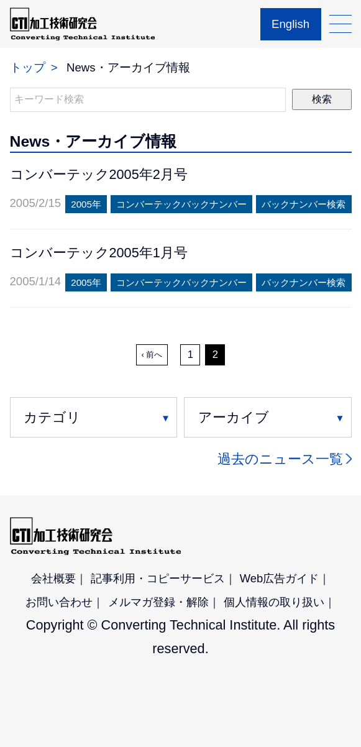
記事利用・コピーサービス (158, 578)
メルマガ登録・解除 (158, 601)
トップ (27, 67)
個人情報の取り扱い (274, 601)
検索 (322, 99)
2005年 (86, 204)
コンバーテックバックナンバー (181, 204)
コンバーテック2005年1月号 (99, 252)
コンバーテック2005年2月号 (99, 174)
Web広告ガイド (279, 578)
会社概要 (53, 578)
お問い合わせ (59, 601)
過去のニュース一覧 (280, 459)
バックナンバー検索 (303, 204)
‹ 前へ (152, 354)
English (290, 23)
